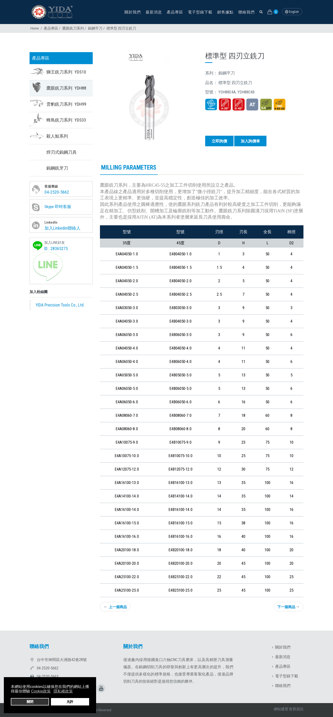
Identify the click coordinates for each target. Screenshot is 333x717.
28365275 (59, 248)
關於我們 (132, 12)
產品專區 (175, 12)
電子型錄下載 (200, 12)
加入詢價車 (250, 141)
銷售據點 (225, 12)
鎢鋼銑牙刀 (57, 168)
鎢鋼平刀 (95, 28)
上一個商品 (115, 606)
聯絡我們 (246, 12)
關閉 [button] (30, 702)
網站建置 (281, 709)
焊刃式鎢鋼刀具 (61, 152)
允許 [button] (70, 702)
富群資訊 (296, 709)
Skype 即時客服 (57, 206)
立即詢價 (219, 141)
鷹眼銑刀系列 (73, 28)
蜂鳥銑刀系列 (66, 120)
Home (35, 28)
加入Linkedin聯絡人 (62, 228)
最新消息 (154, 12)
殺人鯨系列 (57, 136)
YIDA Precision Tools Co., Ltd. (60, 305)
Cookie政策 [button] (41, 691)
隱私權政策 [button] (63, 691)
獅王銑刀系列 (66, 71)
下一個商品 (288, 606)
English (292, 12)
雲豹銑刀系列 (66, 104)
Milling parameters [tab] (128, 167)
